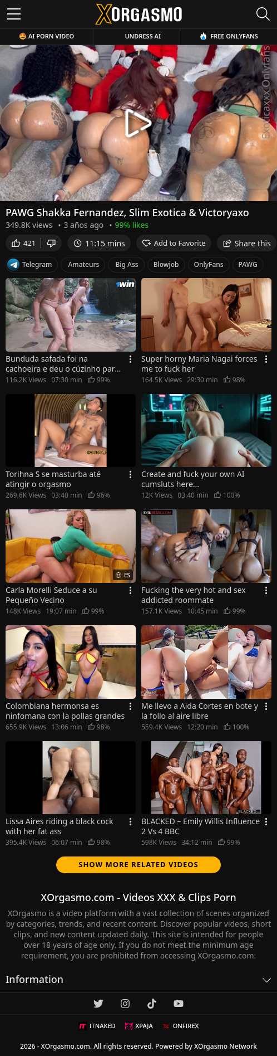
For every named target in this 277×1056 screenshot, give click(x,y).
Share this (246, 243)
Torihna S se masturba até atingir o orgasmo (53, 479)
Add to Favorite (174, 243)
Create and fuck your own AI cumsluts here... (193, 479)
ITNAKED (97, 1025)
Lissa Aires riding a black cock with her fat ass (59, 826)
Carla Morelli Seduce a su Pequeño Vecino (51, 595)
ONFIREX (180, 1025)
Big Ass (126, 264)
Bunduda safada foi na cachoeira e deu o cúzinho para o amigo (62, 364)
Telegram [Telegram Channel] (29, 265)
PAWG (248, 264)
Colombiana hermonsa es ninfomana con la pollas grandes (65, 711)
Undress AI (143, 36)
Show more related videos (138, 864)
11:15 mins (99, 243)
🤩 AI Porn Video (46, 36)
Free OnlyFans (228, 36)
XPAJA (139, 1025)
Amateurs (83, 264)
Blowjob (166, 264)
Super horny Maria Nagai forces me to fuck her (199, 364)
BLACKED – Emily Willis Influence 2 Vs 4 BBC (200, 826)
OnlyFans (209, 264)
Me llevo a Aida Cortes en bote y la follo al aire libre (199, 711)
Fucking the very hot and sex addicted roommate (193, 595)
